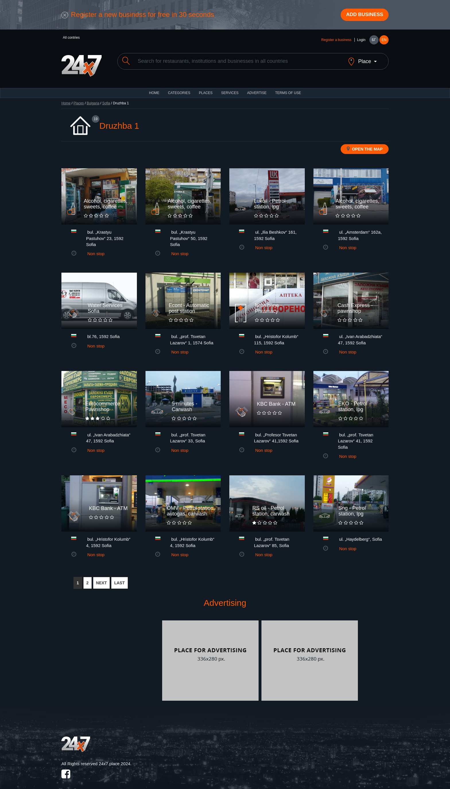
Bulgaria (93, 99)
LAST (119, 579)
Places (205, 89)
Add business (363, 15)
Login (361, 41)
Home (66, 99)
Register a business (336, 41)
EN (384, 41)
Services (229, 89)
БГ (374, 41)
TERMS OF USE (288, 89)
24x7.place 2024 (114, 759)
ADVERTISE (257, 89)
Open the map (365, 144)
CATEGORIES (179, 89)
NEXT (101, 579)
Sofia (106, 99)
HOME (154, 89)
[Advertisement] (111, 657)
